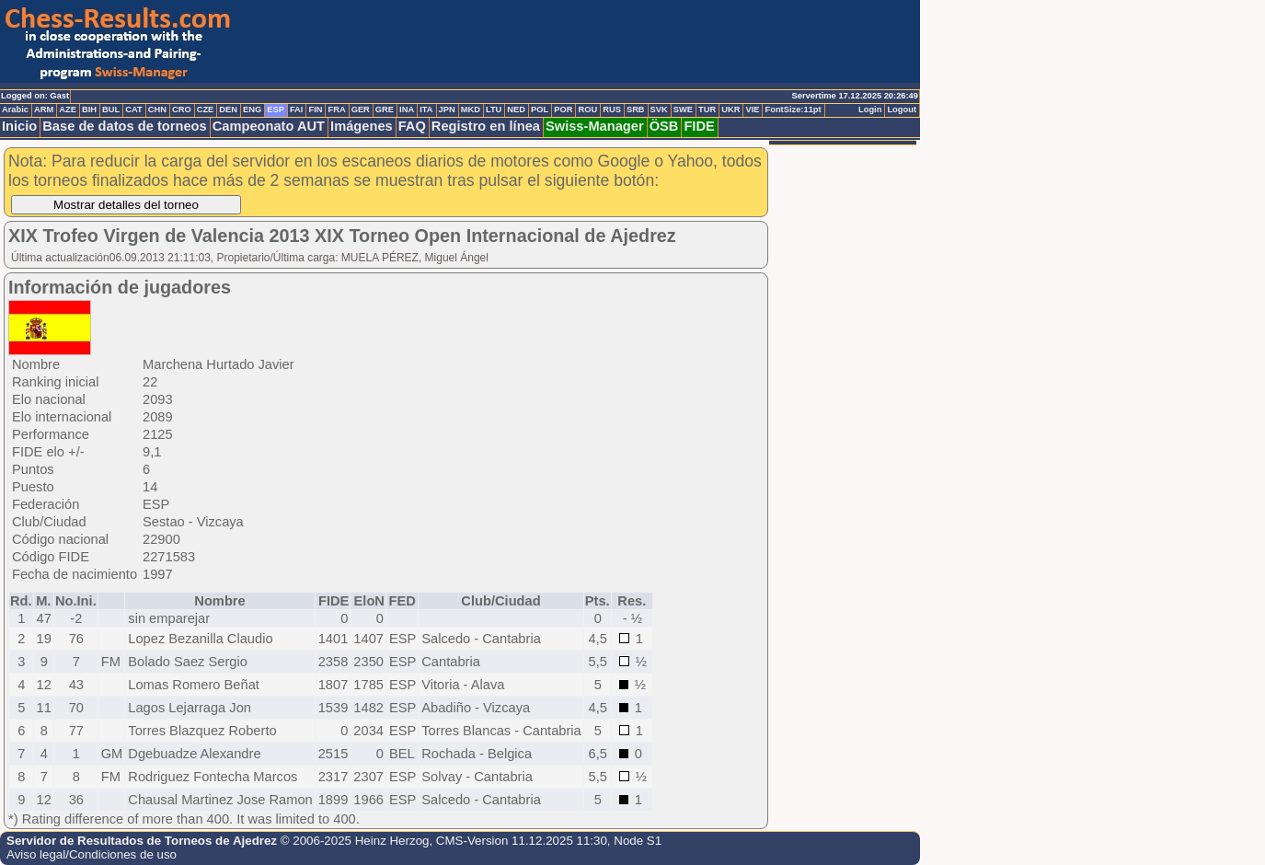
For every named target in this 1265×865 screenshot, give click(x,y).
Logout (901, 109)
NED (516, 109)
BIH (89, 109)
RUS (612, 109)
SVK (659, 109)
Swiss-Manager (595, 126)
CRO (181, 109)
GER (360, 109)
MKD (470, 109)
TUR (707, 109)
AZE (67, 109)
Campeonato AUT (269, 126)
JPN (447, 109)
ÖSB (664, 126)
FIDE (699, 126)
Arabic (15, 109)
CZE (205, 109)
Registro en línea (485, 126)
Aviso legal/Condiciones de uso (91, 854)
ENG (252, 109)
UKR (730, 109)
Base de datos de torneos (124, 126)
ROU (587, 109)
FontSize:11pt (793, 109)
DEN (228, 109)
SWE (683, 109)
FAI (297, 109)
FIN (315, 109)
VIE (752, 109)
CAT (133, 109)
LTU (493, 109)
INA (406, 109)
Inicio (19, 126)
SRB (636, 109)
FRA (336, 109)
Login (869, 109)
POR (563, 109)
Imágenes (361, 126)
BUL (111, 109)
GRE (384, 109)
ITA (426, 109)
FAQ (412, 126)
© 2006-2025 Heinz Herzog (355, 841)
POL (539, 109)
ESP (275, 109)
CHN (157, 109)
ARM (43, 109)
